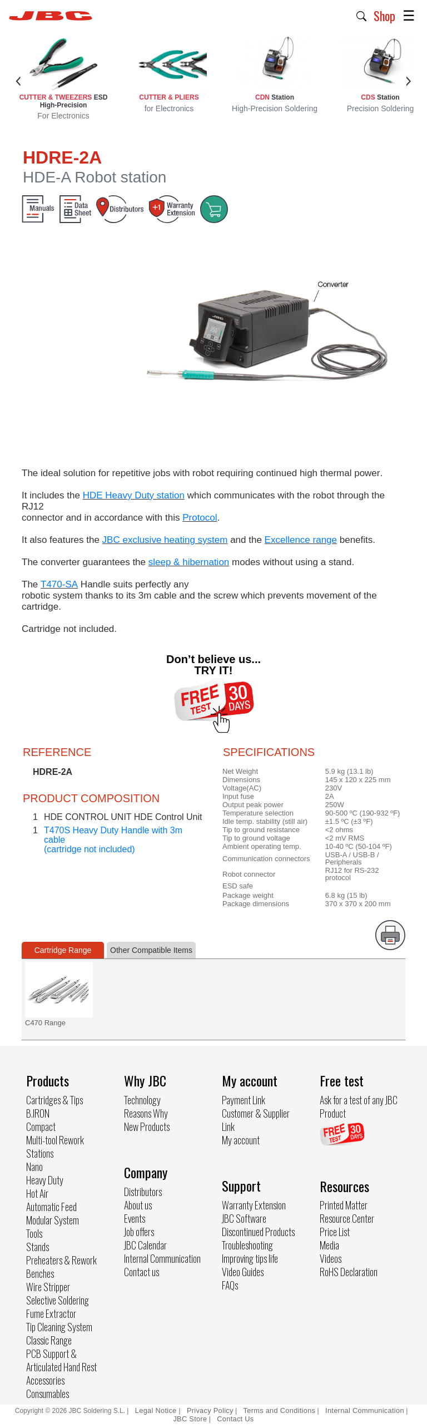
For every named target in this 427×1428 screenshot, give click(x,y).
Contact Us (235, 1419)
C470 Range (45, 1023)
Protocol (199, 517)
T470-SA (59, 584)
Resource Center (347, 1218)
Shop (384, 15)
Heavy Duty (44, 1180)
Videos (330, 1258)
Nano (34, 1166)
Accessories (45, 1380)
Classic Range (49, 1340)
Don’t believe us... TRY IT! (213, 664)
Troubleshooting (247, 1245)
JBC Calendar (145, 1245)
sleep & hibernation (189, 562)
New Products (147, 1126)
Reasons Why (146, 1113)
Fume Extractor (51, 1313)
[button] (362, 15)
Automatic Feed (51, 1206)
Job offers (139, 1231)
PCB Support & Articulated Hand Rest (61, 1360)
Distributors (143, 1191)
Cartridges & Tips (54, 1100)
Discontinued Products (258, 1231)
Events (134, 1218)
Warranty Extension (254, 1205)
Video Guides (243, 1271)
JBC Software (244, 1218)
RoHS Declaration (349, 1271)
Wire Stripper (48, 1286)
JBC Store (190, 1419)
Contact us (141, 1271)
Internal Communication (162, 1258)
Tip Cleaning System (59, 1327)
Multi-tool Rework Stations (55, 1146)
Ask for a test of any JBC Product (359, 1106)
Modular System (52, 1220)
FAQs (230, 1285)
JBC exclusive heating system (165, 540)
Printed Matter (344, 1205)
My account (241, 1140)
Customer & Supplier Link (256, 1120)
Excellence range (301, 540)
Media (329, 1245)
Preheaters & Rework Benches (61, 1267)
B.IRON (37, 1113)
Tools (34, 1233)
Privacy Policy (210, 1410)
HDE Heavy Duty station (134, 495)
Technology (142, 1100)
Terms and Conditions (280, 1410)
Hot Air (37, 1193)
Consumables (47, 1393)
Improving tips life (250, 1258)
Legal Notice (157, 1410)
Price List (335, 1231)
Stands (37, 1246)
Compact (41, 1126)
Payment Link (243, 1100)
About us (138, 1205)
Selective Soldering (57, 1300)
